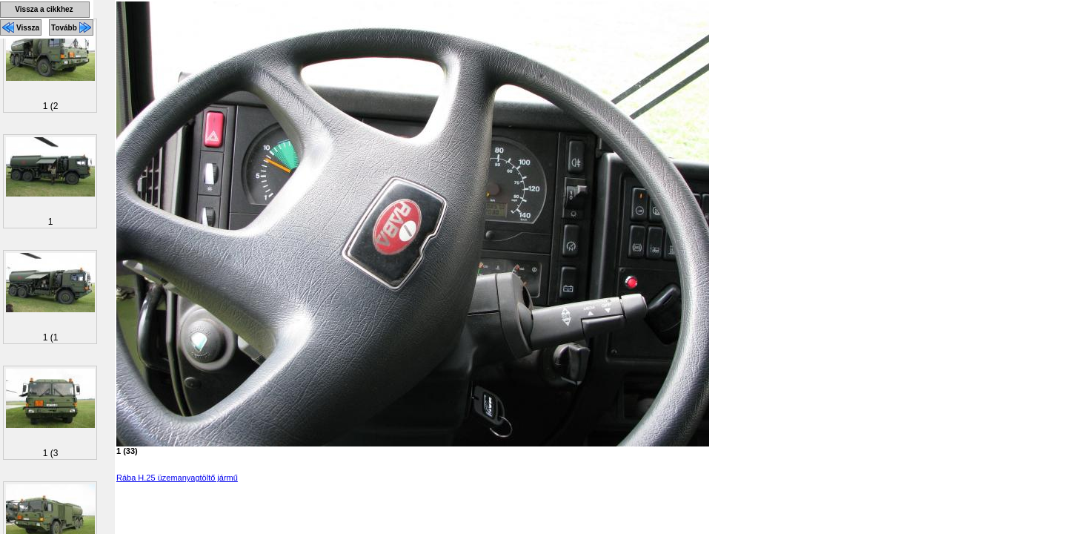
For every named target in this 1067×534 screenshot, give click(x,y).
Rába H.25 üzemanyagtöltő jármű (177, 477)
